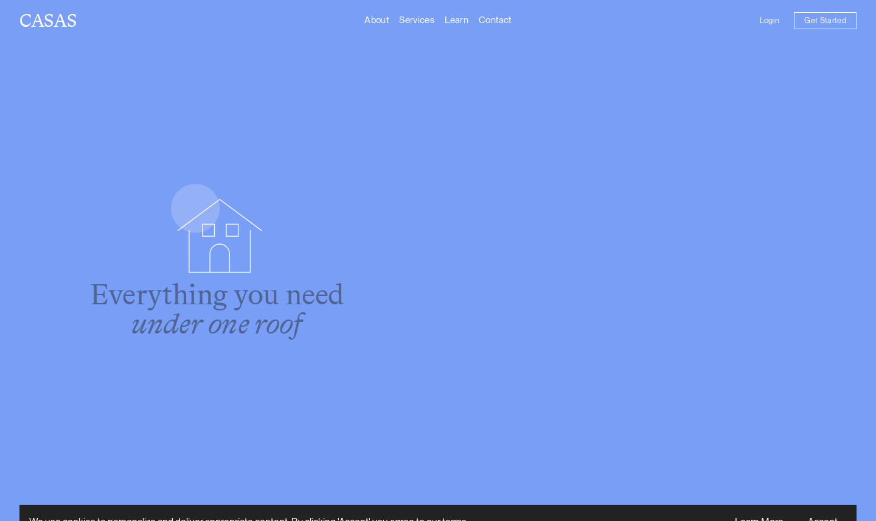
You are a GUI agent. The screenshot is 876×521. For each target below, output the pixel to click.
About (376, 20)
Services (416, 20)
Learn (456, 20)
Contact (495, 20)
